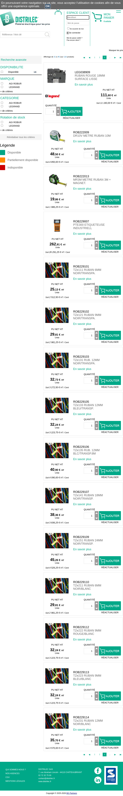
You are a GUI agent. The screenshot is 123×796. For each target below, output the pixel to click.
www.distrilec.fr (44, 781)
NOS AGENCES (12, 773)
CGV (7, 777)
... (109, 57)
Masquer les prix (116, 50)
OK (48, 6)
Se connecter (74, 33)
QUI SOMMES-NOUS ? (15, 770)
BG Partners (71, 793)
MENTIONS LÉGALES (15, 781)
